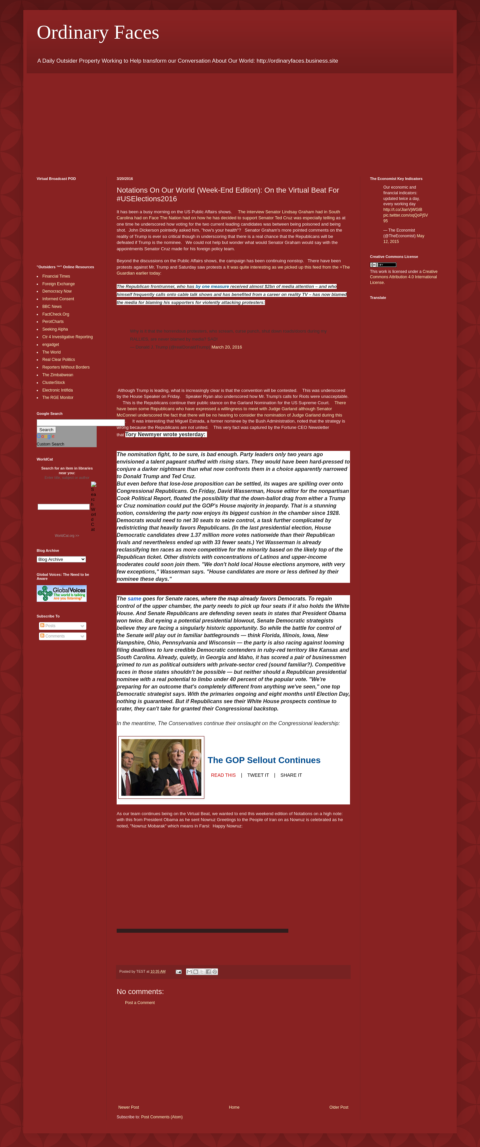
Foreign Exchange (58, 284)
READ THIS (223, 775)
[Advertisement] (237, 120)
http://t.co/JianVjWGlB (402, 209)
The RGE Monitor (57, 397)
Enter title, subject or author (67, 478)
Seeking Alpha (55, 329)
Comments (52, 636)
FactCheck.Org (55, 314)
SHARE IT (291, 775)
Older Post (338, 1107)
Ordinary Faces (98, 32)
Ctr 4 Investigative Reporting (67, 337)
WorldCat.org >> (67, 536)
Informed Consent (58, 299)
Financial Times (56, 276)
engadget (50, 344)
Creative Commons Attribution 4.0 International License (404, 277)
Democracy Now (57, 291)
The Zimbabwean (57, 375)
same (134, 598)
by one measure (212, 286)
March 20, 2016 (227, 347)
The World (51, 352)
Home (234, 1107)
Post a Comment (140, 1002)
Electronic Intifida (57, 390)
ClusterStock (53, 382)
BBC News (52, 306)
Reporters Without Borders (66, 367)
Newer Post (128, 1107)
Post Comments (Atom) (162, 1117)
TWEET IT (258, 775)
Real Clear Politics (58, 359)
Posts (47, 625)
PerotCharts (53, 321)
